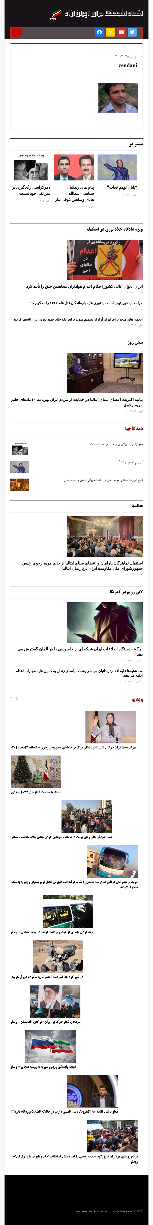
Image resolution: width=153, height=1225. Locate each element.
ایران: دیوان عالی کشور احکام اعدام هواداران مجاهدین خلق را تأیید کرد (84, 286)
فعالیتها (137, 506)
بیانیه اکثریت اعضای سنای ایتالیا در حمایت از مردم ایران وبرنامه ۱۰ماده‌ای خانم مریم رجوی (77, 402)
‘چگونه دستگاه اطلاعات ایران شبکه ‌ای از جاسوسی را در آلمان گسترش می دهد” (80, 651)
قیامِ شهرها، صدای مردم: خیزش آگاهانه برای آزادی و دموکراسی (103, 480)
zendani (128, 66)
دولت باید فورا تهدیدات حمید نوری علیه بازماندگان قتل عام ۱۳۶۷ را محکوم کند (86, 303)
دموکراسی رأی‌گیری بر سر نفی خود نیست (31, 190)
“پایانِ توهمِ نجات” (122, 187)
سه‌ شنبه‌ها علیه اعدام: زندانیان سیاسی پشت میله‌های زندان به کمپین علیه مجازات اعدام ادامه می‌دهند (79, 673)
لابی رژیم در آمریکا (126, 592)
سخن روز (135, 342)
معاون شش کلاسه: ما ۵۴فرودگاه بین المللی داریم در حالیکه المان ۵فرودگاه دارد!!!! (64, 1112)
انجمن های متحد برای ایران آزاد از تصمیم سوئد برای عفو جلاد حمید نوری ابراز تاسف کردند (78, 319)
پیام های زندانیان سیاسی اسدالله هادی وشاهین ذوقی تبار (74, 193)
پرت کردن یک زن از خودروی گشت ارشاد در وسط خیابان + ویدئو (51, 932)
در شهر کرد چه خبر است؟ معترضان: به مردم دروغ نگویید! (46, 977)
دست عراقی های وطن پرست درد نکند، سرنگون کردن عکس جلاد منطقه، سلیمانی (61, 837)
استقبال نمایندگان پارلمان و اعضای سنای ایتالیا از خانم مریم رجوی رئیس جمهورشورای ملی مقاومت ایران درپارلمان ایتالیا (82, 565)
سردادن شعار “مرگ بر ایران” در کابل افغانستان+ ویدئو (45, 1022)
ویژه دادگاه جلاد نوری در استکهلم (114, 229)
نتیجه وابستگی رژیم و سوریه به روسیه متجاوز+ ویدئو (43, 1067)
